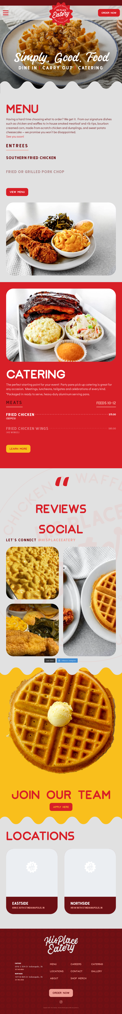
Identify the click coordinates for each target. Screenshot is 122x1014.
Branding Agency (65, 1006)
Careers (76, 963)
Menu (53, 963)
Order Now (108, 12)
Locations (57, 970)
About (54, 977)
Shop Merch (78, 977)
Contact (76, 970)
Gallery (96, 970)
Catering (97, 963)
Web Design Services (74, 1006)
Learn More (18, 448)
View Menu (17, 191)
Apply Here (61, 805)
